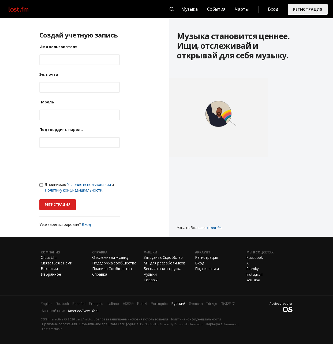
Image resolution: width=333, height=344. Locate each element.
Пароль (46, 102)
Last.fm (25, 9)
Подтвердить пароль (61, 129)
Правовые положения (59, 324)
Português (159, 303)
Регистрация (307, 9)
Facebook (254, 257)
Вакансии (49, 268)
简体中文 (227, 303)
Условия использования (89, 184)
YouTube (253, 280)
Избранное (51, 274)
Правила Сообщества (112, 268)
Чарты (242, 9)
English (46, 303)
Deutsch (62, 303)
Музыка (189, 9)
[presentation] (80, 164)
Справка (99, 274)
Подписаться (207, 268)
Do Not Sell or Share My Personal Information (172, 324)
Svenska (196, 303)
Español (78, 303)
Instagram (254, 274)
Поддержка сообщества (114, 263)
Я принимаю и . (76, 187)
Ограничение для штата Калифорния (108, 324)
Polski (142, 303)
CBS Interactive (52, 319)
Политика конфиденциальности (195, 319)
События (216, 9)
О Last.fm (49, 257)
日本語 (128, 303)
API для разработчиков (164, 263)
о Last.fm (213, 227)
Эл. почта (48, 74)
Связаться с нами (56, 263)
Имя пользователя (58, 46)
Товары (151, 280)
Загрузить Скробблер (163, 257)
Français (96, 303)
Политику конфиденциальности (73, 190)
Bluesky (252, 268)
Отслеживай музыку (110, 257)
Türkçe (211, 303)
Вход (273, 9)
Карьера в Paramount (222, 324)
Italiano (113, 303)
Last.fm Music (52, 329)
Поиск (171, 9)
